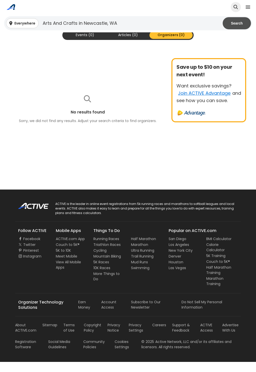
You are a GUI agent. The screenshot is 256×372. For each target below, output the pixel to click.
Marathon (139, 254)
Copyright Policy (92, 338)
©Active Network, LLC (165, 351)
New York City (181, 260)
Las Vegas (177, 278)
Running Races (106, 248)
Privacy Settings (136, 338)
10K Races (101, 278)
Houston (176, 272)
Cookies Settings (122, 354)
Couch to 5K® (68, 254)
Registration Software (25, 354)
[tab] (85, 45)
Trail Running (142, 266)
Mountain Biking (107, 266)
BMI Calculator (219, 248)
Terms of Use (69, 338)
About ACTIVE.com (25, 338)
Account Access (108, 315)
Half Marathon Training (218, 280)
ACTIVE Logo (29, 214)
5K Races (101, 272)
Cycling (100, 260)
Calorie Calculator (215, 257)
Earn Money (84, 315)
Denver (175, 266)
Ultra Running (142, 260)
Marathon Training (214, 291)
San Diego (177, 248)
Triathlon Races (107, 254)
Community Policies (94, 354)
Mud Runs (139, 272)
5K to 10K (63, 260)
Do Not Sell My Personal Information (202, 315)
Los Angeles (179, 254)
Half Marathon (143, 248)
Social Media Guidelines (59, 354)
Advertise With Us (230, 338)
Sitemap (49, 335)
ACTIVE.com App (70, 248)
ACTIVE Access (206, 338)
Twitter (29, 254)
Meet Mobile (66, 266)
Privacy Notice (114, 338)
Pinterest (31, 260)
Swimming (140, 278)
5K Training (215, 265)
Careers (159, 335)
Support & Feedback (181, 338)
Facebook (31, 248)
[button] (128, 23)
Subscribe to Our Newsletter (146, 315)
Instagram (32, 266)
